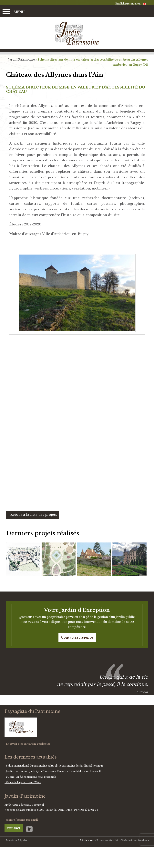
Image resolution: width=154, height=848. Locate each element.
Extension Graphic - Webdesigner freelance (123, 840)
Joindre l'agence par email (22, 819)
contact (13, 828)
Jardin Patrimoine (21, 59)
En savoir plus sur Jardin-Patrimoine (28, 743)
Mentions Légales (16, 840)
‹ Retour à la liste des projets (32, 514)
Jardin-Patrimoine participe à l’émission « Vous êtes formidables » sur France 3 (53, 771)
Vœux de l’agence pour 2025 (23, 782)
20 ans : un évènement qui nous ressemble (31, 776)
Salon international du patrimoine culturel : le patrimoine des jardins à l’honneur (54, 765)
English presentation (127, 3)
